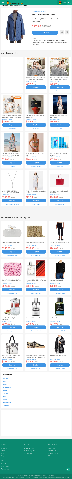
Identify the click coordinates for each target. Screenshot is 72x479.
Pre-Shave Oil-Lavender (56, 317)
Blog (2, 453)
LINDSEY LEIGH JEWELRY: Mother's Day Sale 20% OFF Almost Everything (12, 193)
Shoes (5, 384)
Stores (3, 450)
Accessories (7, 387)
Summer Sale (28, 453)
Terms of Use (5, 468)
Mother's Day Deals (29, 450)
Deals (62, 2)
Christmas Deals (29, 447)
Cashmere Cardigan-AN (56, 280)
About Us (3, 463)
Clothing (5, 378)
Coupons (3, 455)
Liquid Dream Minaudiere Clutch (11, 242)
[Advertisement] (12, 74)
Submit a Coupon (53, 453)
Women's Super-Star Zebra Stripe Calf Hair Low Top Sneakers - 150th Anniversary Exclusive (36, 357)
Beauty (5, 390)
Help (49, 455)
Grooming (6, 405)
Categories (4, 447)
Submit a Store (52, 450)
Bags (4, 381)
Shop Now (43, 33)
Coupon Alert (51, 447)
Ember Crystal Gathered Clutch (35, 242)
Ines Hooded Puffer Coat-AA (58, 355)
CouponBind (35, 477)
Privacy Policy (5, 466)
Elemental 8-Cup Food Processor (35, 317)
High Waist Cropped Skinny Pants (59, 242)
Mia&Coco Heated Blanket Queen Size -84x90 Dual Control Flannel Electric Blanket (35, 79)
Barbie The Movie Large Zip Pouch (12, 280)
